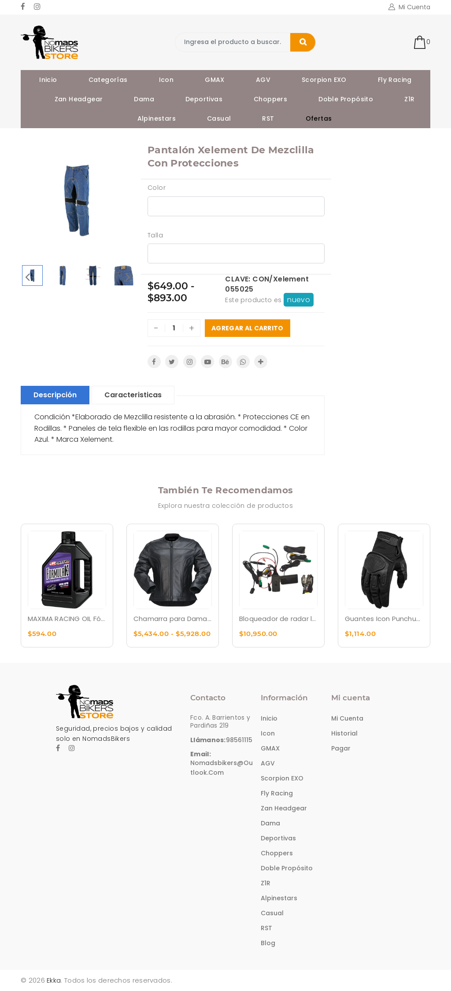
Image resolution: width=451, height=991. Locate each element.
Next (127, 276)
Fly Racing (395, 79)
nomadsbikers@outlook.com (221, 767)
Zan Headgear (79, 99)
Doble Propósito (345, 99)
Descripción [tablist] (55, 395)
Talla (155, 235)
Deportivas (203, 99)
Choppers (270, 99)
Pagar (341, 748)
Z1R (409, 99)
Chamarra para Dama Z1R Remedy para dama (172, 618)
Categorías (108, 79)
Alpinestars (156, 118)
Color (157, 187)
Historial (344, 733)
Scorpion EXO (324, 79)
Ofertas (319, 118)
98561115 (239, 740)
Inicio (48, 79)
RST (268, 118)
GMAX (215, 79)
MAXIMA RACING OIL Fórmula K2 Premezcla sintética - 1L (67, 618)
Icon (166, 79)
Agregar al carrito (247, 328)
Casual (219, 118)
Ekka (54, 980)
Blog (268, 943)
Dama (144, 99)
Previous (27, 276)
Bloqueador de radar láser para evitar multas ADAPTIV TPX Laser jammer (278, 618)
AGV (263, 79)
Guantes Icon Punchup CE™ (384, 618)
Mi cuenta (347, 718)
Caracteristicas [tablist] (133, 395)
